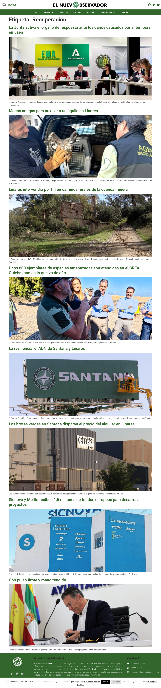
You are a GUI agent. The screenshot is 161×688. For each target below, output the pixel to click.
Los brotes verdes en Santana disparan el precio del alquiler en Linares (72, 424)
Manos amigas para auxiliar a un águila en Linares (53, 110)
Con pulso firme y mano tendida (37, 580)
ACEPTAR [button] (106, 682)
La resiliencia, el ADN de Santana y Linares (47, 348)
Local (35, 12)
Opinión (124, 12)
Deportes (63, 12)
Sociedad (91, 12)
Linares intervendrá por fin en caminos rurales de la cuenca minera (68, 189)
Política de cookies (92, 681)
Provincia (48, 12)
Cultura (77, 12)
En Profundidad (108, 12)
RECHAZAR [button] (116, 682)
